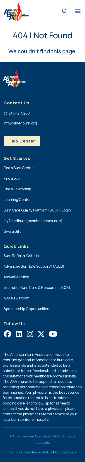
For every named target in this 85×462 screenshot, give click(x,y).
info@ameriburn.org (20, 123)
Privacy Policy (42, 452)
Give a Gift (12, 231)
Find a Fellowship (17, 188)
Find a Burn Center (19, 167)
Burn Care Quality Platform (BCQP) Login (37, 210)
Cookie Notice (66, 452)
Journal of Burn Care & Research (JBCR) (37, 287)
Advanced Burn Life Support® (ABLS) (34, 266)
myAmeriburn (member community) (33, 220)
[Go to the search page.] (65, 11)
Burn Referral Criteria (21, 255)
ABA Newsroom (16, 298)
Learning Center (17, 199)
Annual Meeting (16, 276)
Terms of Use (19, 452)
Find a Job (12, 178)
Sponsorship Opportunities (26, 308)
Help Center (22, 141)
